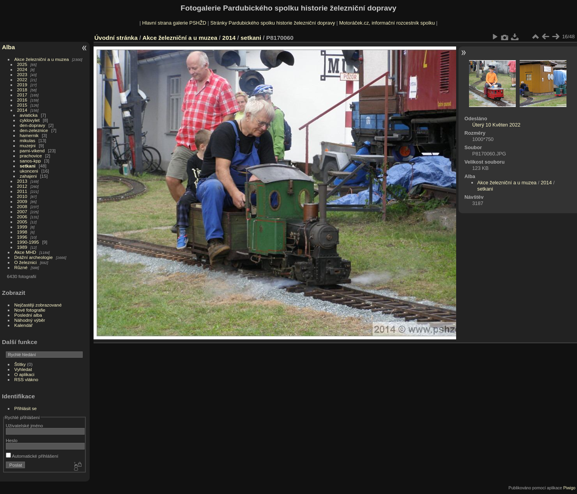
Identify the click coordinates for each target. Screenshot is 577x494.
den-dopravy (32, 125)
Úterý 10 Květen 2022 (496, 125)
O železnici (25, 262)
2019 (22, 84)
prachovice (31, 155)
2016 (22, 99)
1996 (22, 236)
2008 (22, 206)
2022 (22, 79)
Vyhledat (23, 369)
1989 (22, 247)
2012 (22, 186)
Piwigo (569, 487)
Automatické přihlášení (32, 455)
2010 (22, 196)
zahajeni (28, 175)
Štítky (20, 364)
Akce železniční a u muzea (41, 59)
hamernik (29, 135)
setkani (28, 165)
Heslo (12, 440)
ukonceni (29, 170)
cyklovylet (30, 120)
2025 (22, 64)
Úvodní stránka (116, 37)
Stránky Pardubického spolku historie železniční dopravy (272, 23)
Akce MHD (25, 252)
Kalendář (23, 325)
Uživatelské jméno (24, 425)
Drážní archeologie (33, 257)
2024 (22, 69)
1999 (22, 226)
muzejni (28, 145)
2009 (22, 201)
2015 (22, 104)
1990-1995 (28, 241)
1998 (22, 231)
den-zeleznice (34, 130)
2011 (22, 191)
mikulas (27, 140)
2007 (22, 211)
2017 (22, 94)
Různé (21, 267)
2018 (22, 89)
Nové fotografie (30, 309)
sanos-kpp (30, 160)
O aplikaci (24, 374)
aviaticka (29, 115)
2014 (22, 109)
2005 (22, 221)
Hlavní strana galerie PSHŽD (174, 23)
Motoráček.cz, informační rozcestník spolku (387, 23)
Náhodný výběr (29, 320)
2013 (22, 181)
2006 (22, 216)
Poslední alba (28, 314)
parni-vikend (32, 150)
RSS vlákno (26, 379)
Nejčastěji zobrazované (38, 304)
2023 (22, 74)
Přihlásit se (25, 408)
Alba (8, 47)
